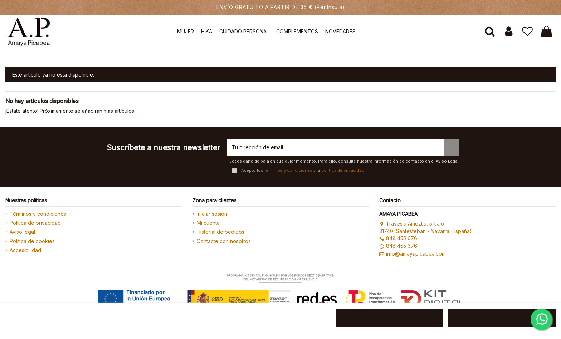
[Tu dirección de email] (335, 147)
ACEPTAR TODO (502, 317)
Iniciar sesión (212, 214)
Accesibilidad (25, 250)
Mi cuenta (208, 223)
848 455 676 (398, 238)
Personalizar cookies (94, 329)
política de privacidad (342, 170)
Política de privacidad (35, 223)
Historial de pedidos (220, 232)
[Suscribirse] (451, 147)
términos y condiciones (288, 170)
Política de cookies (32, 241)
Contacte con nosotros (224, 241)
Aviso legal (22, 232)
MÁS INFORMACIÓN (31, 329)
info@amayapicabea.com (412, 254)
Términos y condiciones (38, 214)
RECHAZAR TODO (389, 317)
